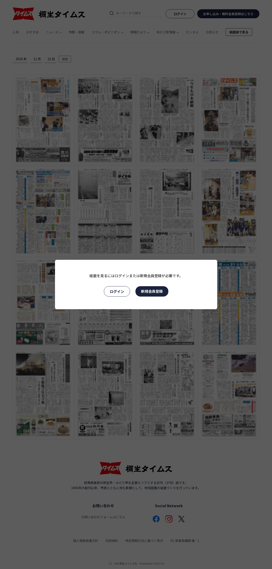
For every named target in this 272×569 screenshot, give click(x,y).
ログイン (117, 291)
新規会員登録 (152, 291)
